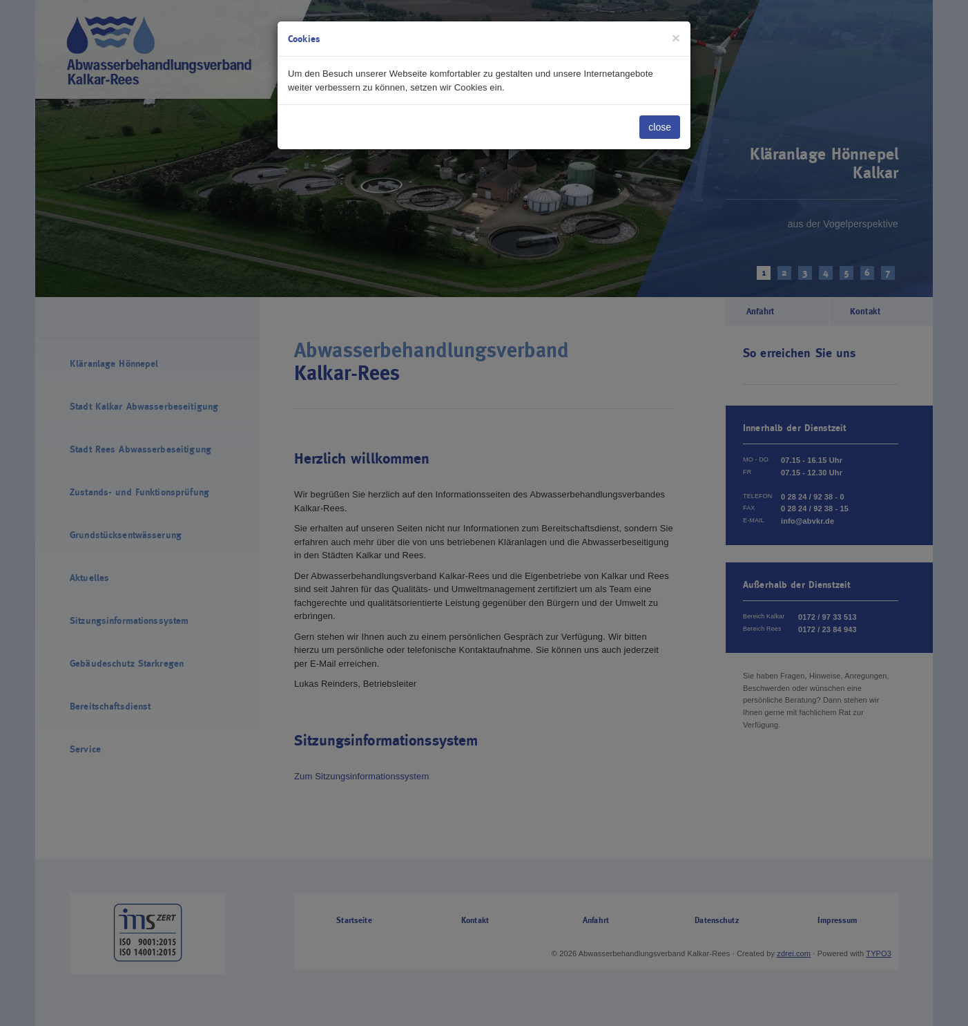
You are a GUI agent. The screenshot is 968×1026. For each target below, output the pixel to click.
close (659, 127)
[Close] (676, 37)
